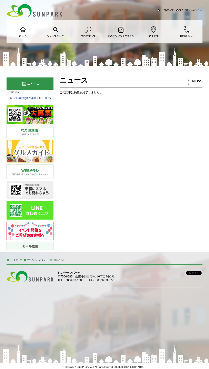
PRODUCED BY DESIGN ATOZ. (128, 367)
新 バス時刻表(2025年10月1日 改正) (30, 98)
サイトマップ (16, 260)
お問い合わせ (58, 260)
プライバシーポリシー (37, 260)
